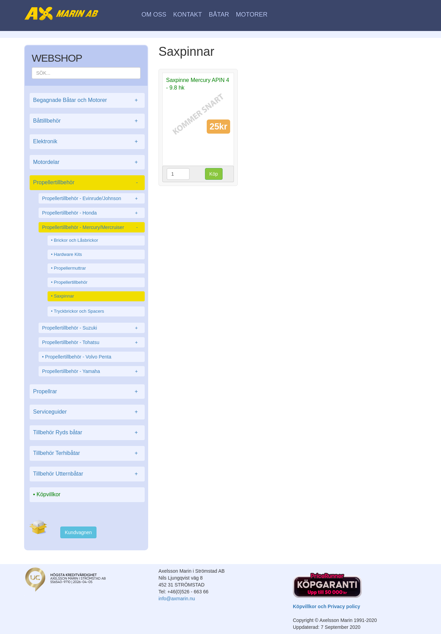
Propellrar (87, 392)
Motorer (252, 14)
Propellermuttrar (70, 268)
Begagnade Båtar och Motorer (87, 100)
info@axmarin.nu (176, 598)
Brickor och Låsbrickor (76, 240)
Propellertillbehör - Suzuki (91, 327)
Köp (213, 174)
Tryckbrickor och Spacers (79, 311)
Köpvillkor (48, 494)
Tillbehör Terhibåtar (87, 453)
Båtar (219, 14)
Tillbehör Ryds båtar (87, 433)
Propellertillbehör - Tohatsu (91, 342)
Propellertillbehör (87, 183)
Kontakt (187, 14)
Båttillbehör (87, 121)
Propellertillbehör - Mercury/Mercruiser (91, 227)
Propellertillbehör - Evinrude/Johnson (91, 198)
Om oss (154, 14)
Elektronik (87, 142)
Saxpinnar (64, 296)
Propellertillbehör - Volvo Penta (78, 357)
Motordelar (87, 162)
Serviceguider (87, 412)
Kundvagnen (78, 532)
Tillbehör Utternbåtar (87, 474)
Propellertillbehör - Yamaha (91, 371)
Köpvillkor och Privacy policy (326, 606)
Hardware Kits (68, 254)
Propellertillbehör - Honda (91, 212)
